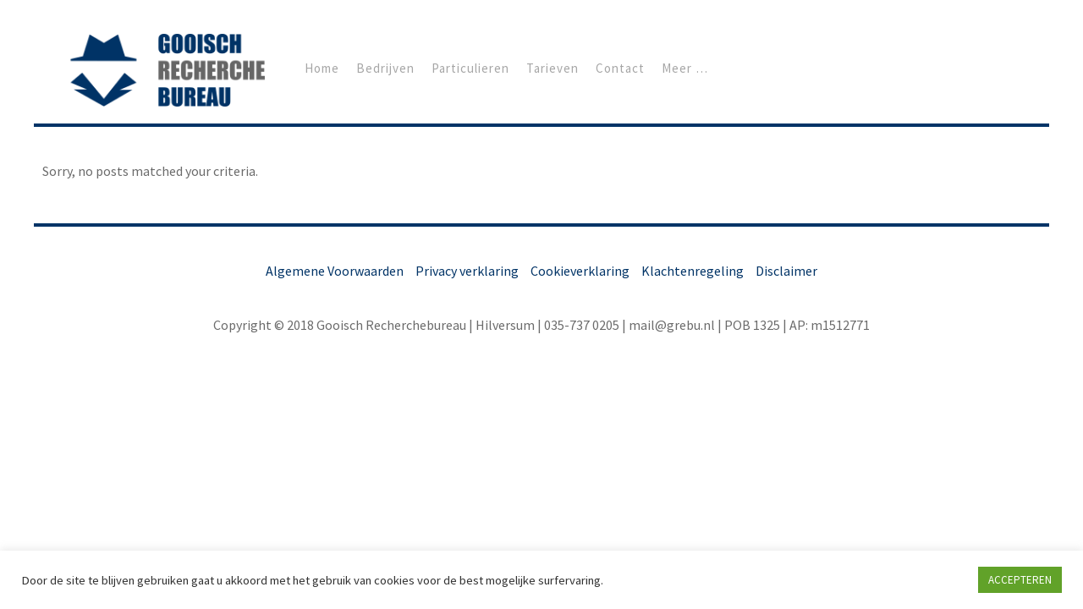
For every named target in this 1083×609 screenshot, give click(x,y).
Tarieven (552, 68)
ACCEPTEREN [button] (1020, 580)
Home (322, 68)
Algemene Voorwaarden (335, 270)
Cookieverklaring (580, 270)
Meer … (685, 68)
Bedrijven (385, 68)
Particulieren (470, 68)
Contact (620, 68)
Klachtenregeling (692, 270)
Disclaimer (786, 270)
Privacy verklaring (467, 270)
